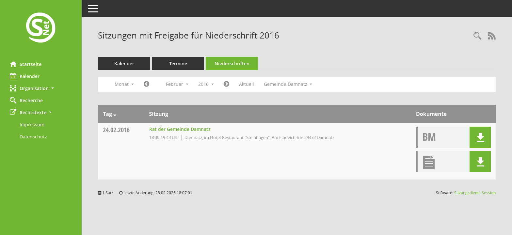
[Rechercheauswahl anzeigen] (477, 36)
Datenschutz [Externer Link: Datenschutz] (33, 136)
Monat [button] (124, 84)
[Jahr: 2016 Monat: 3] (226, 84)
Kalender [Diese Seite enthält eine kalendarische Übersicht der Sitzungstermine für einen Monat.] (25, 76)
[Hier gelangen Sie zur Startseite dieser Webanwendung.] (41, 28)
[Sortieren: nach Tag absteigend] (114, 114)
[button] (41, 88)
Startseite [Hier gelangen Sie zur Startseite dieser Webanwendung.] (25, 64)
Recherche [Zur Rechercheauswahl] (26, 100)
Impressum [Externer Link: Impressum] (32, 124)
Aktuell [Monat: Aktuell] (246, 84)
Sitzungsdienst (475, 193)
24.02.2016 (116, 129)
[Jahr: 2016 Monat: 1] (146, 84)
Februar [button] (177, 84)
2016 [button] (206, 84)
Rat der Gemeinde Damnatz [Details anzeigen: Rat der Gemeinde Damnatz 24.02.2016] (180, 129)
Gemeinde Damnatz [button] (288, 84)
